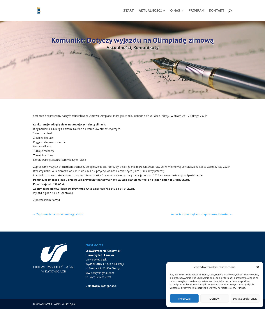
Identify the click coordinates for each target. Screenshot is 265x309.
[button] (257, 267)
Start (128, 11)
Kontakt (217, 11)
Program (196, 11)
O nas (175, 11)
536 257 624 (103, 277)
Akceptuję (184, 298)
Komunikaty (146, 47)
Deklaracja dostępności (101, 286)
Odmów (214, 298)
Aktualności (150, 11)
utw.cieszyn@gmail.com (100, 273)
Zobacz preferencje (245, 298)
